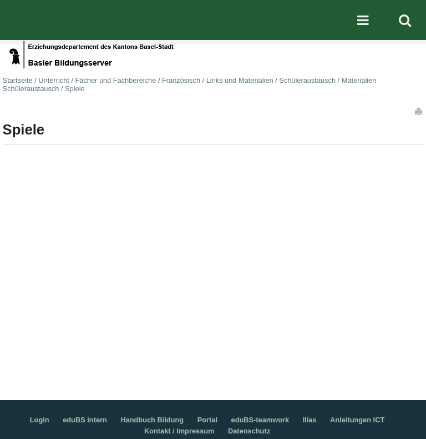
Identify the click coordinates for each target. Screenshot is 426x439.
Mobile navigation (363, 20)
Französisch (181, 80)
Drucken (419, 111)
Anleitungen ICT (357, 420)
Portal (207, 420)
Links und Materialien (239, 80)
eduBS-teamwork (260, 420)
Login (39, 420)
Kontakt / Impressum (179, 431)
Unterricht (53, 80)
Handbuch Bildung (152, 420)
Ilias (310, 420)
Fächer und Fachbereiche (115, 80)
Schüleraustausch (307, 80)
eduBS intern (85, 420)
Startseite (18, 80)
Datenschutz (249, 431)
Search (405, 20)
